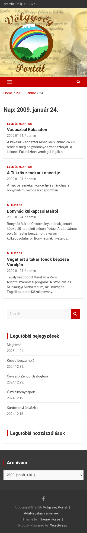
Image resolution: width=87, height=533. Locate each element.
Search (75, 314)
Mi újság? (14, 205)
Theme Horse (49, 519)
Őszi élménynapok (21, 392)
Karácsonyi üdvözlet (22, 408)
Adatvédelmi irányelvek (41, 513)
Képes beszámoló (21, 360)
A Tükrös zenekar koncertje (33, 172)
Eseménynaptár (19, 123)
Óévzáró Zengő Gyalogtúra (27, 376)
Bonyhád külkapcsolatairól (32, 211)
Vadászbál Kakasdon (27, 129)
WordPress (58, 525)
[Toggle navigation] (9, 82)
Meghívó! (14, 345)
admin (31, 135)
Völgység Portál (55, 507)
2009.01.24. (15, 135)
